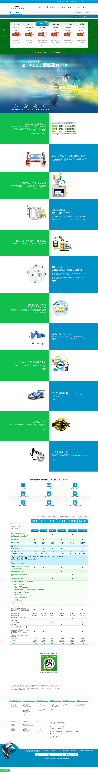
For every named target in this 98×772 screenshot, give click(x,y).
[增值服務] (13, 720)
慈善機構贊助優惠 (41, 745)
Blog (59, 749)
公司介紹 (13, 736)
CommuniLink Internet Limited (56, 770)
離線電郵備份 (27, 723)
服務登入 (82, 1)
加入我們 (13, 742)
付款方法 (63, 1)
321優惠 (14, 538)
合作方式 (39, 737)
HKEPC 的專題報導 (41, 145)
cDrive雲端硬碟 (80, 718)
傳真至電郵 (79, 717)
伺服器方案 (50, 7)
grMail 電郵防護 (54, 718)
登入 (73, 7)
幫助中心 (76, 1)
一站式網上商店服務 (81, 716)
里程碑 (25, 741)
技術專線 (20, 545)
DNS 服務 (66, 717)
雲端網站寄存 (14, 718)
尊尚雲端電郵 (27, 716)
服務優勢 (76, 16)
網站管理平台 (27, 742)
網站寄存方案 (32, 7)
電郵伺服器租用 (41, 720)
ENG (87, 1)
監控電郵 (13, 655)
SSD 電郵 (26, 715)
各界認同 (26, 739)
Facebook (51, 749)
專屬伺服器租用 (41, 717)
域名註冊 (66, 715)
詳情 (20, 46)
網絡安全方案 (59, 7)
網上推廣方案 (80, 720)
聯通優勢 (67, 1)
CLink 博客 (40, 743)
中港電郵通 (13, 652)
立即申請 (15, 46)
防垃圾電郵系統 (15, 650)
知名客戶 (26, 736)
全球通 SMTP (27, 720)
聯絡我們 (59, 1)
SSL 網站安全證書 (55, 715)
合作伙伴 (13, 741)
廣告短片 (26, 740)
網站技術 (13, 739)
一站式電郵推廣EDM (81, 715)
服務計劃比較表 (83, 16)
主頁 (75, 12)
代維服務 (39, 718)
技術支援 (72, 1)
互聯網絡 (13, 737)
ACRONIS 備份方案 (55, 717)
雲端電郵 (26, 717)
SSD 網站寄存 (14, 717)
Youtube (54, 749)
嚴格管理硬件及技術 (28, 737)
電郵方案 (42, 7)
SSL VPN (53, 716)
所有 (68, 7)
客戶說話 (26, 743)
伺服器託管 (40, 716)
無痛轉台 (16, 551)
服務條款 (13, 740)
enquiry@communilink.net (53, 684)
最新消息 (39, 736)
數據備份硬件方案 (41, 721)
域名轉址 (66, 716)
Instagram (56, 749)
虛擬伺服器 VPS (41, 715)
